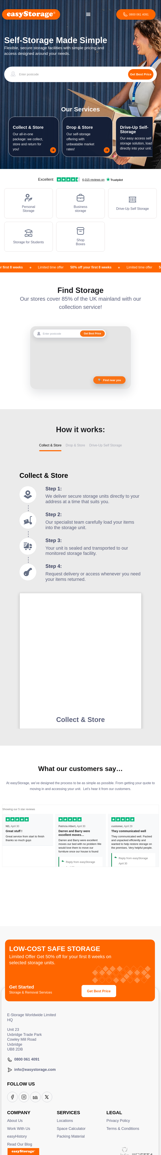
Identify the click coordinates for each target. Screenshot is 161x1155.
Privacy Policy (118, 1121)
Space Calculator (71, 1129)
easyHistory (17, 1136)
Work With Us (18, 1129)
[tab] (50, 447)
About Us (15, 1121)
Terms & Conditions (122, 1129)
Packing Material (71, 1136)
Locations (65, 1121)
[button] (88, 14)
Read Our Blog (19, 1144)
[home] (31, 14)
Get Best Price (99, 991)
